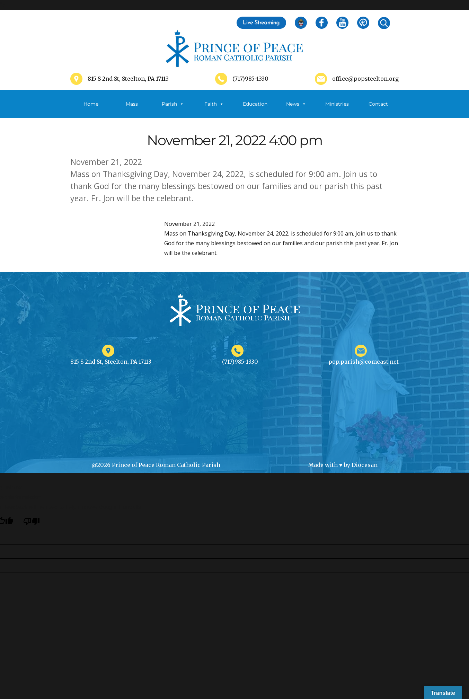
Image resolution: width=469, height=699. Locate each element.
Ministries (337, 109)
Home (90, 104)
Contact (378, 104)
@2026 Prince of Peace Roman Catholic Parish (156, 464)
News (296, 104)
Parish (173, 104)
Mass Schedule (132, 109)
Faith (214, 104)
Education (255, 104)
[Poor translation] (31, 521)
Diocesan (365, 464)
